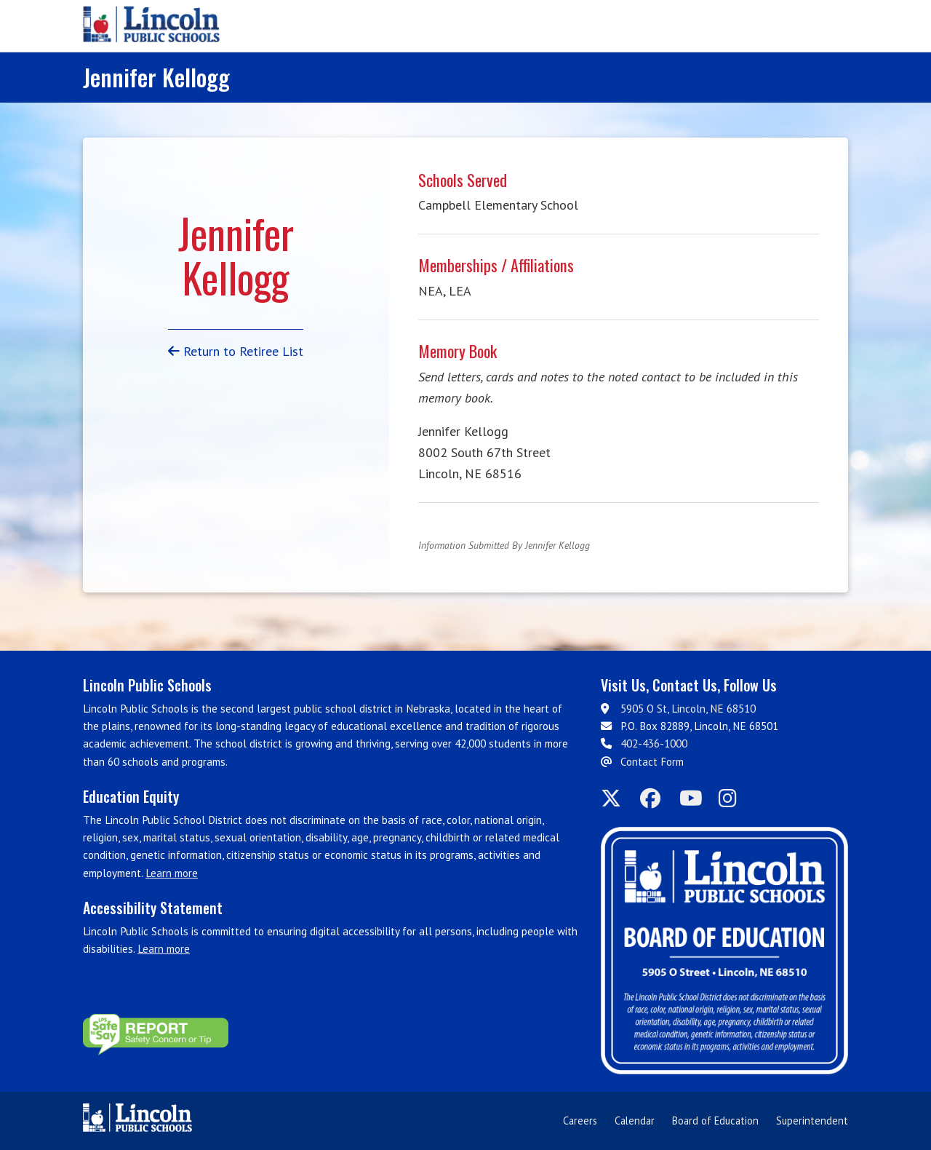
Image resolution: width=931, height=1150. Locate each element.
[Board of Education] (724, 950)
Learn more (171, 873)
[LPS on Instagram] (734, 798)
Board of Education (715, 1120)
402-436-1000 (653, 743)
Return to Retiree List (235, 351)
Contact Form (652, 762)
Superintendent (812, 1120)
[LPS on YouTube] (694, 798)
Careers (580, 1120)
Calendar (635, 1120)
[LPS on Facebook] (655, 798)
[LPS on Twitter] (616, 798)
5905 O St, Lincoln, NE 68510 (688, 708)
